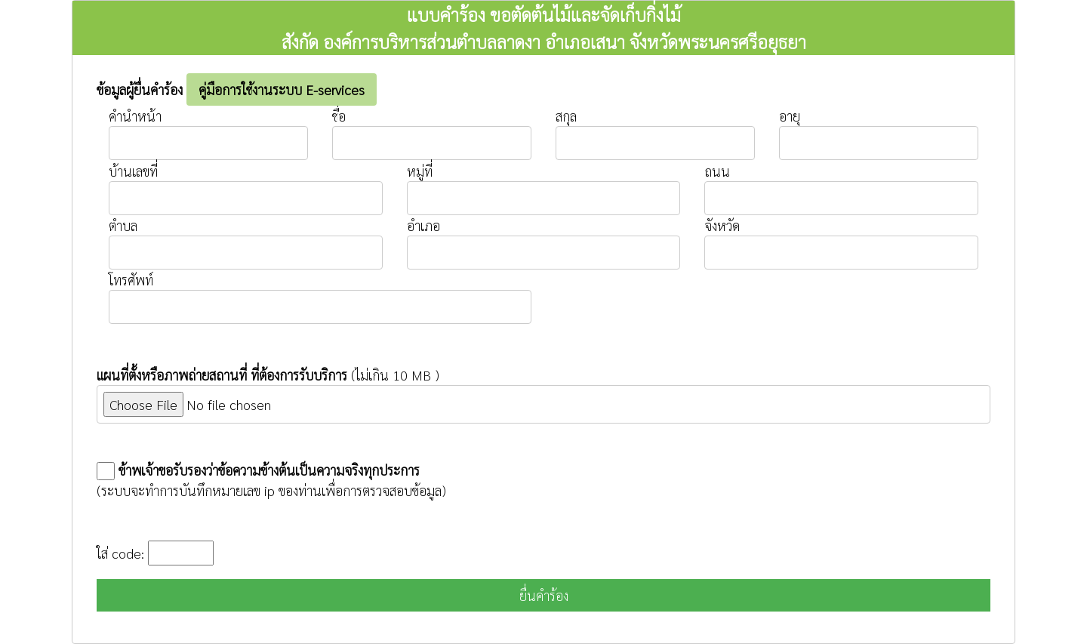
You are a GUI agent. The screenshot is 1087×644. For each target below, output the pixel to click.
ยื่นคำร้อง (543, 595)
